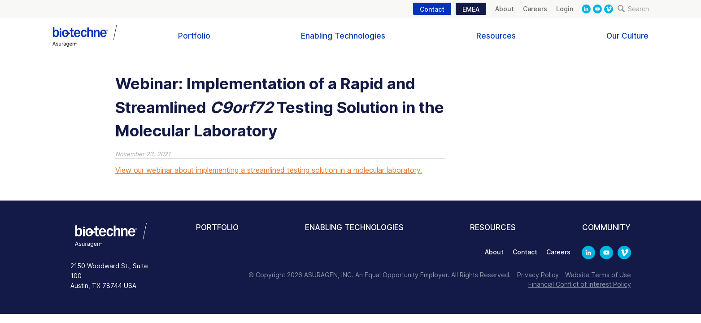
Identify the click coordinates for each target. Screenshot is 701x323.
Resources (496, 35)
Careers (535, 9)
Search (633, 9)
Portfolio (194, 35)
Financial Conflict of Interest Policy (579, 284)
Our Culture (627, 35)
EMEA (470, 9)
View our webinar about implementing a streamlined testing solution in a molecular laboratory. (268, 170)
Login (564, 9)
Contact (432, 9)
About (504, 9)
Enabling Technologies (343, 35)
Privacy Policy (538, 275)
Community (606, 227)
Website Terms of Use (598, 275)
